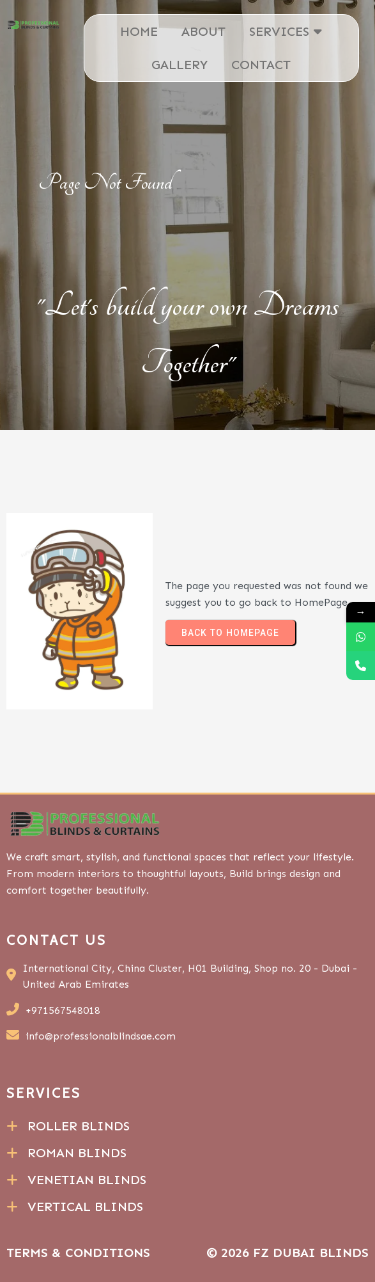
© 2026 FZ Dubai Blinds (287, 1252)
